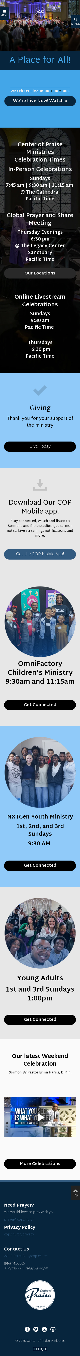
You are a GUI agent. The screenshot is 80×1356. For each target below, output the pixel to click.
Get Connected (40, 1020)
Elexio (40, 1349)
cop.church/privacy (19, 1235)
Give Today (40, 446)
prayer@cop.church (19, 1220)
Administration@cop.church (26, 1256)
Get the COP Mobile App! (40, 554)
